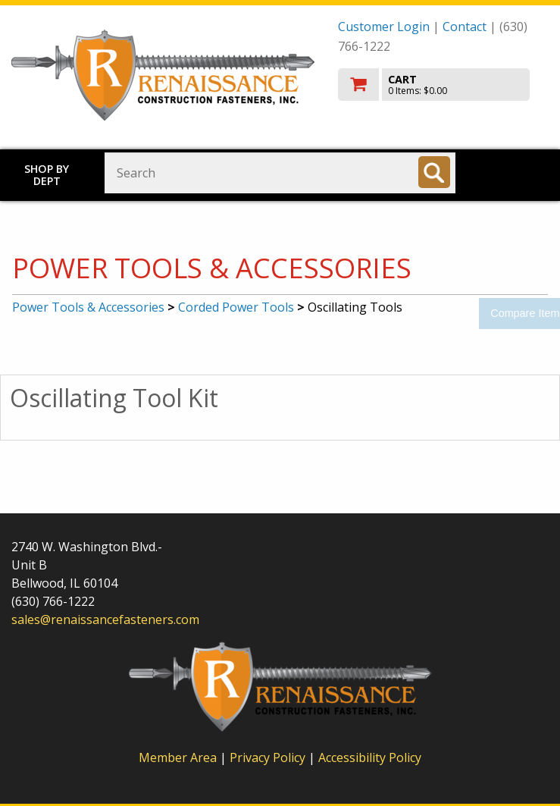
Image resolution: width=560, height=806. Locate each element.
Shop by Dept (46, 175)
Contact (464, 26)
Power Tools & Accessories (88, 307)
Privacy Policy (269, 757)
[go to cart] (443, 84)
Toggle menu (515, 171)
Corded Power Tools (236, 307)
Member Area (178, 757)
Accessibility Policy (369, 757)
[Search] (434, 172)
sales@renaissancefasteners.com (105, 619)
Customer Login (384, 26)
